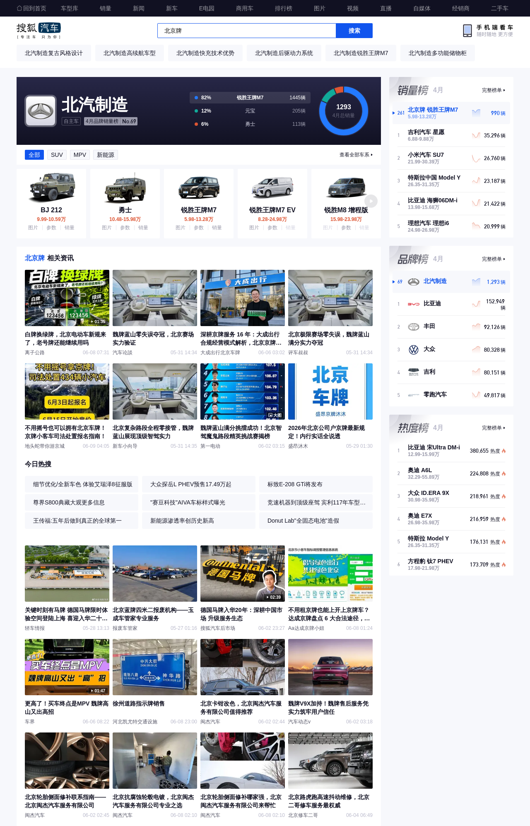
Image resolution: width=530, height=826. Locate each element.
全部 (34, 154)
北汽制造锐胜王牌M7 (361, 53)
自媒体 (422, 8)
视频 (353, 8)
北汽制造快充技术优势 (205, 53)
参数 (51, 227)
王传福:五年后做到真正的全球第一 (77, 520)
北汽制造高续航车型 (130, 53)
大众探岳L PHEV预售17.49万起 (190, 484)
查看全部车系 (354, 155)
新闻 (139, 8)
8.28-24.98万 (272, 219)
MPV (80, 154)
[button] (371, 201)
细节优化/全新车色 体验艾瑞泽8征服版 (82, 484)
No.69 (111, 121)
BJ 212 (51, 210)
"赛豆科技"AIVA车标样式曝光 (187, 502)
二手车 (499, 8)
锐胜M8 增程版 (346, 210)
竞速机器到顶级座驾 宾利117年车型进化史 (318, 502)
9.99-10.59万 (51, 219)
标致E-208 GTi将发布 (295, 484)
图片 (319, 8)
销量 (105, 8)
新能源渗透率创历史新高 (182, 520)
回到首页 (31, 8)
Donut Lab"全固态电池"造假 (303, 520)
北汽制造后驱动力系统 (284, 53)
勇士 (125, 210)
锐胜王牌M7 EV (272, 210)
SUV (57, 154)
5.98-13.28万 (198, 219)
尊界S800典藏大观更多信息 (69, 502)
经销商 (461, 8)
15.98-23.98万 (346, 219)
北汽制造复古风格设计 (54, 53)
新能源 (105, 154)
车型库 (69, 8)
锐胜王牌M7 (199, 210)
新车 (172, 8)
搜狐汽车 (39, 30)
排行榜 (283, 8)
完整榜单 (492, 90)
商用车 (244, 8)
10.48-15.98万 (125, 219)
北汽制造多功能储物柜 (438, 53)
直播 (386, 8)
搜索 (354, 30)
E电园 (206, 8)
